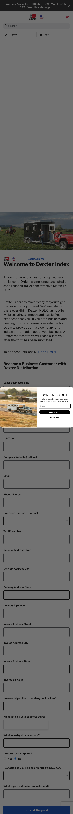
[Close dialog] (70, 388)
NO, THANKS (54, 417)
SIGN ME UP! (54, 412)
